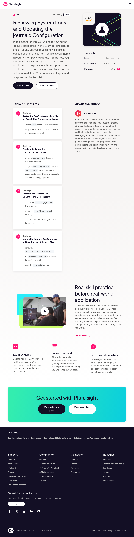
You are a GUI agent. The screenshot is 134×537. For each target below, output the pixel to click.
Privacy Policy (107, 526)
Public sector (108, 476)
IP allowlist (12, 464)
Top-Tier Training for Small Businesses (24, 434)
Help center (13, 459)
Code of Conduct (120, 526)
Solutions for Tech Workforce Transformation (93, 434)
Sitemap (11, 468)
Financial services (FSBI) (113, 459)
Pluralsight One (46, 472)
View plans (12, 476)
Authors (42, 476)
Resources (75, 468)
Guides (42, 455)
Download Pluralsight (17, 472)
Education (106, 455)
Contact (11, 455)
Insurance (106, 468)
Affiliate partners (46, 468)
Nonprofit (106, 472)
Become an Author (47, 459)
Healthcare (107, 464)
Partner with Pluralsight (49, 464)
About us (75, 455)
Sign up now (16, 499)
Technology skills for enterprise (57, 434)
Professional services (17, 480)
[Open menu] (130, 4)
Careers (74, 459)
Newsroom (75, 464)
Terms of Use (95, 526)
